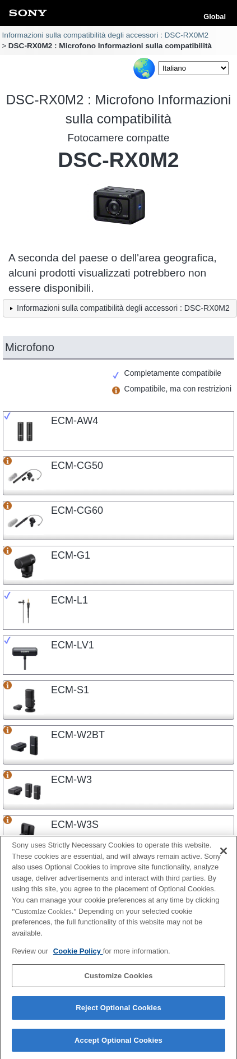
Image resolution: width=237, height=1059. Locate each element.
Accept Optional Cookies (118, 1044)
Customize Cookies (118, 980)
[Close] (223, 856)
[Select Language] (193, 68)
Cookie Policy (78, 955)
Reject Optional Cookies (118, 1012)
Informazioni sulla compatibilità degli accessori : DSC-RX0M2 (105, 35)
